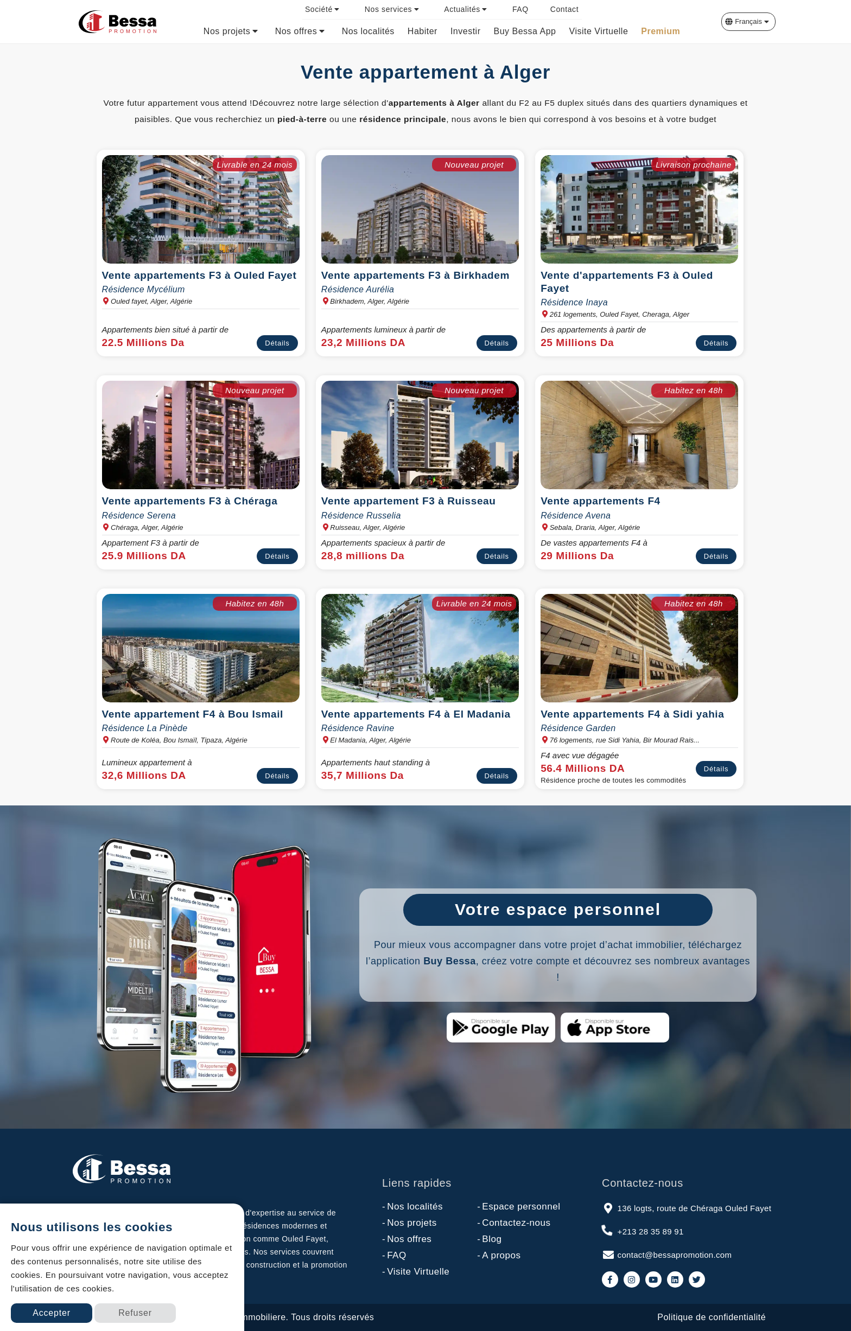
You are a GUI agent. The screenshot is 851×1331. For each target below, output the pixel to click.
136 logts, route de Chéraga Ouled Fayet (686, 1207)
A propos (498, 1255)
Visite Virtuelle (415, 1271)
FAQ (394, 1255)
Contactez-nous (513, 1223)
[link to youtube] (653, 1279)
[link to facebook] (610, 1279)
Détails (277, 343)
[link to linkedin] (675, 1279)
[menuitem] (324, 9)
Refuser (135, 1312)
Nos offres (406, 1239)
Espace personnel (518, 1206)
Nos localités (412, 1206)
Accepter (52, 1312)
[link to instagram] (632, 1279)
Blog (489, 1239)
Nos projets (409, 1223)
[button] (748, 21)
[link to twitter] (697, 1279)
